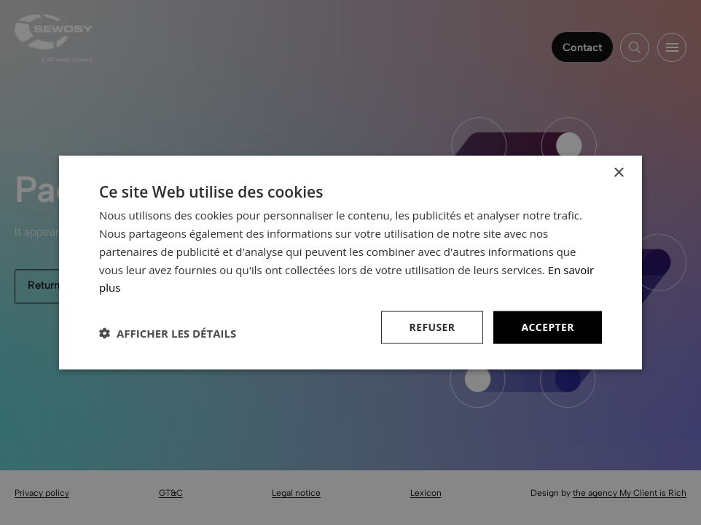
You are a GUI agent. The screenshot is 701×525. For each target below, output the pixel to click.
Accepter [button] (547, 327)
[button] (167, 333)
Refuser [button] (432, 327)
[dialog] (350, 262)
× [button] (618, 173)
